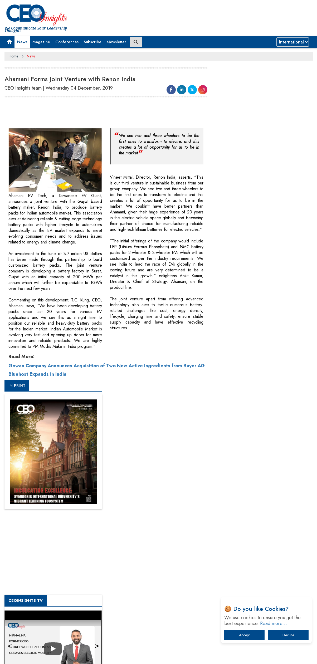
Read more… (273, 623)
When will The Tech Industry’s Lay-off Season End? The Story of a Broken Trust (266, 518)
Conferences (67, 42)
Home (13, 56)
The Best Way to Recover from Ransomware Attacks (260, 562)
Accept (244, 635)
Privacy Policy (68, 655)
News (22, 42)
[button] (9, 42)
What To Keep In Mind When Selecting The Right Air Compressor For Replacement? (264, 545)
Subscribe (92, 42)
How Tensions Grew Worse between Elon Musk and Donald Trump (263, 578)
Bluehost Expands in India (37, 374)
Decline (288, 635)
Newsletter (116, 42)
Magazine (41, 42)
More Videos (229, 368)
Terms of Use (99, 655)
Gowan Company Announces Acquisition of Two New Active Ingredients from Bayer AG (106, 365)
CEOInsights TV (236, 285)
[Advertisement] (100, 112)
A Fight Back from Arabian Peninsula (254, 504)
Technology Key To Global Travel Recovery (259, 531)
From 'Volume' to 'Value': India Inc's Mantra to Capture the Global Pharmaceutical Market (262, 491)
